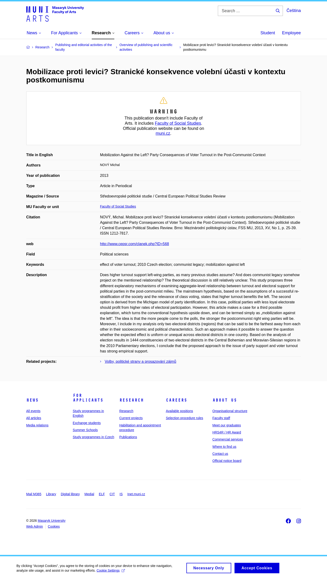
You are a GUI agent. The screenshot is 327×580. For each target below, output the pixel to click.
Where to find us (224, 447)
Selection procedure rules (184, 418)
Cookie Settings (110, 572)
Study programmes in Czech (93, 437)
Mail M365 (34, 494)
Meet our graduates (226, 425)
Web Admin (34, 526)
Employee (291, 33)
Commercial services (227, 439)
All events (33, 411)
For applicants (88, 398)
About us (224, 400)
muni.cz (163, 133)
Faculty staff (221, 418)
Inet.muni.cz (136, 494)
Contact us (220, 454)
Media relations (37, 425)
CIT (112, 494)
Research (131, 400)
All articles (33, 418)
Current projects (131, 418)
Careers (176, 400)
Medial (89, 494)
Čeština (293, 10)
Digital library (70, 494)
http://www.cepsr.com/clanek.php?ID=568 (134, 244)
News (32, 400)
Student (267, 33)
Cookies (54, 526)
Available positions (179, 411)
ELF (102, 494)
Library (51, 494)
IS (121, 494)
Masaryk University (51, 520)
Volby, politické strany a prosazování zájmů (140, 361)
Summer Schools (85, 430)
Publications (128, 437)
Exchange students (87, 423)
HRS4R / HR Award (226, 432)
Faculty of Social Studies (178, 123)
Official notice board (226, 461)
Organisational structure (229, 411)
